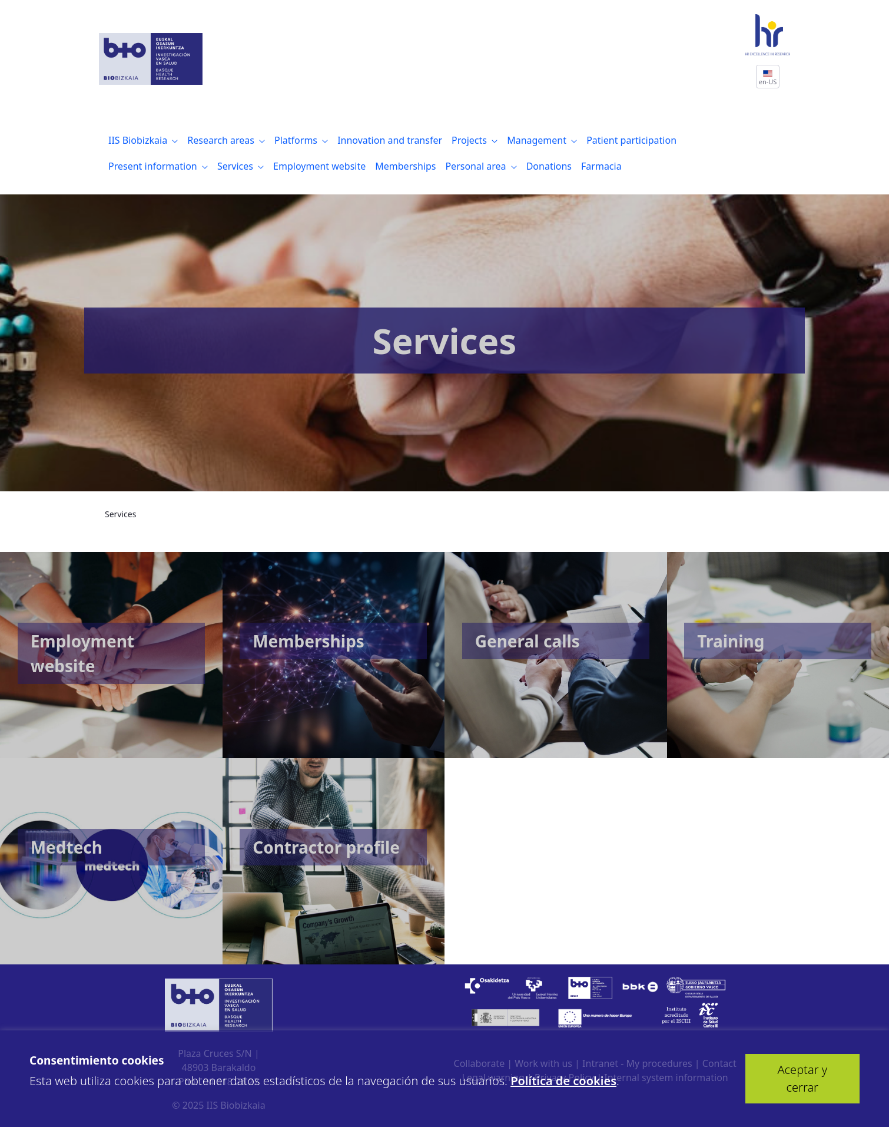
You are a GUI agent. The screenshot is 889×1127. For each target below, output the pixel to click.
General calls (527, 641)
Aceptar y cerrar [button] (802, 1078)
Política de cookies (563, 1081)
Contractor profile (326, 847)
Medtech (66, 847)
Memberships (308, 641)
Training (730, 641)
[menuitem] (143, 140)
